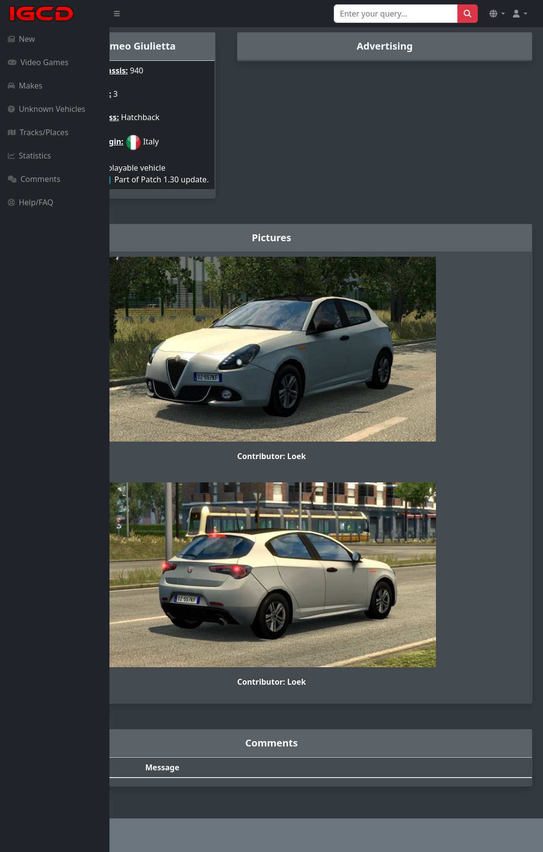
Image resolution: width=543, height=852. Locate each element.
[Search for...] (396, 13)
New (21, 39)
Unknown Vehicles (46, 109)
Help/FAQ (31, 202)
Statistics (29, 155)
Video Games (38, 62)
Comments (34, 179)
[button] (497, 13)
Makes (25, 85)
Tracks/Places (38, 132)
